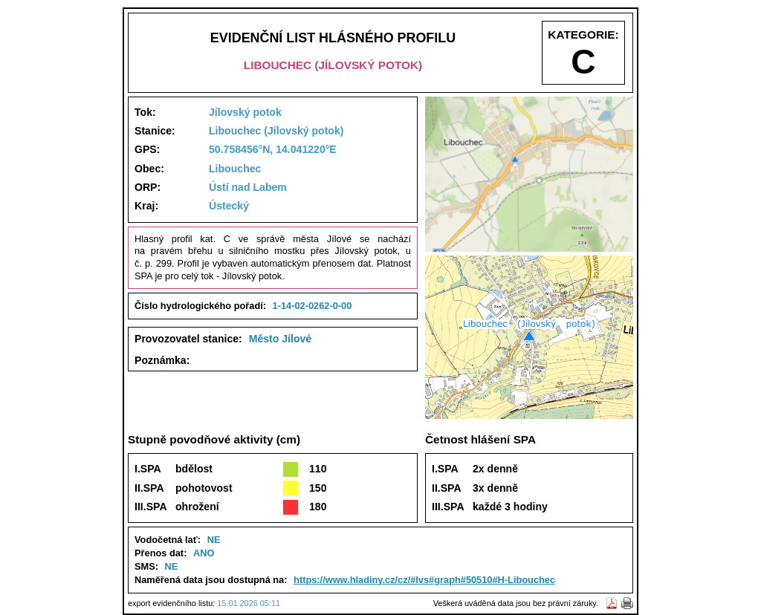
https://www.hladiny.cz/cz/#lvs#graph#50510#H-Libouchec (424, 579)
